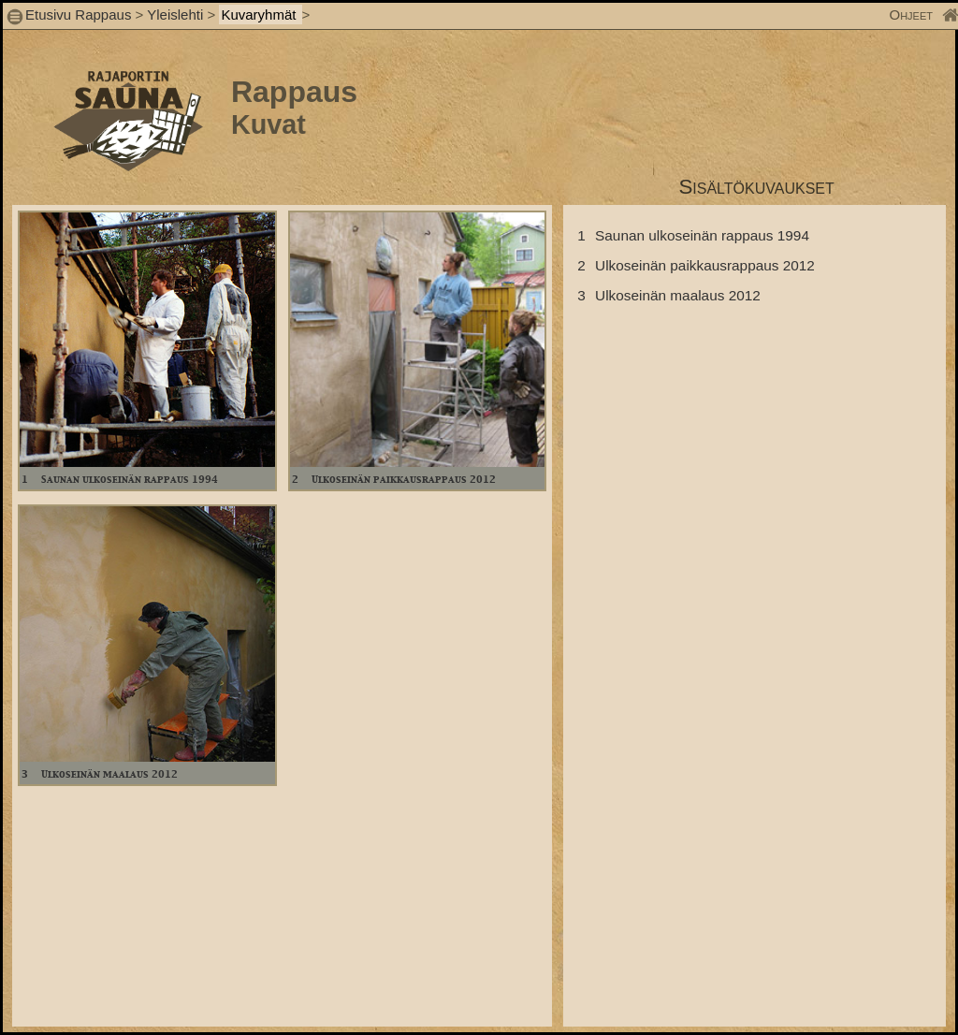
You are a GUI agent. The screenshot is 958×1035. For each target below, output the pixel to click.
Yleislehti (175, 14)
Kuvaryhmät (260, 14)
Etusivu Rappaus (78, 14)
